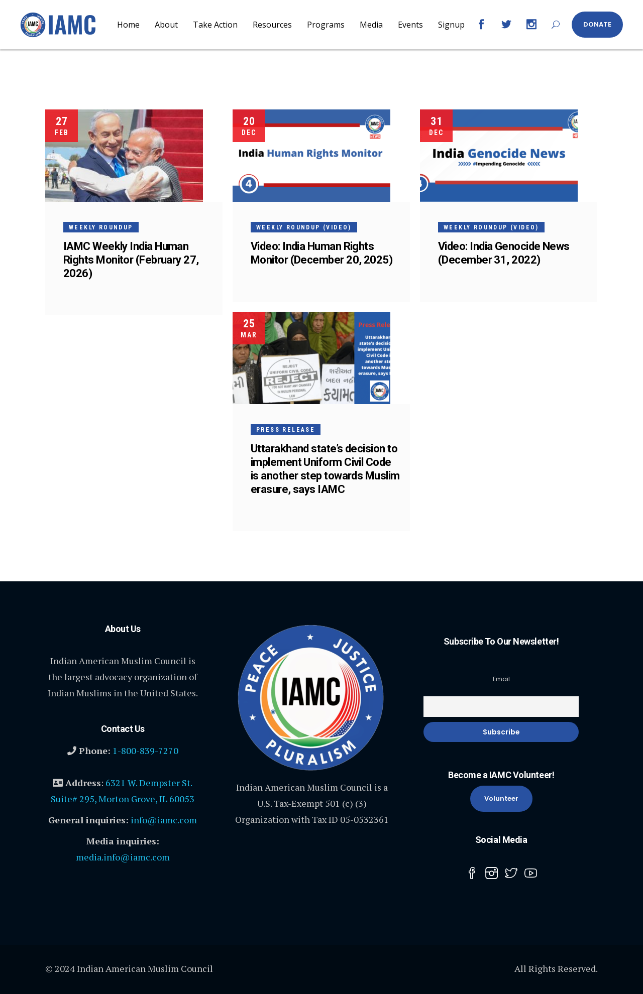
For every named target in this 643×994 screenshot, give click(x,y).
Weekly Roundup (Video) (304, 227)
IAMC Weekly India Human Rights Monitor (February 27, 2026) (131, 260)
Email (501, 679)
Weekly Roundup (101, 227)
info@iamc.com (164, 820)
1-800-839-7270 (145, 750)
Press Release (285, 429)
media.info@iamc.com (123, 857)
